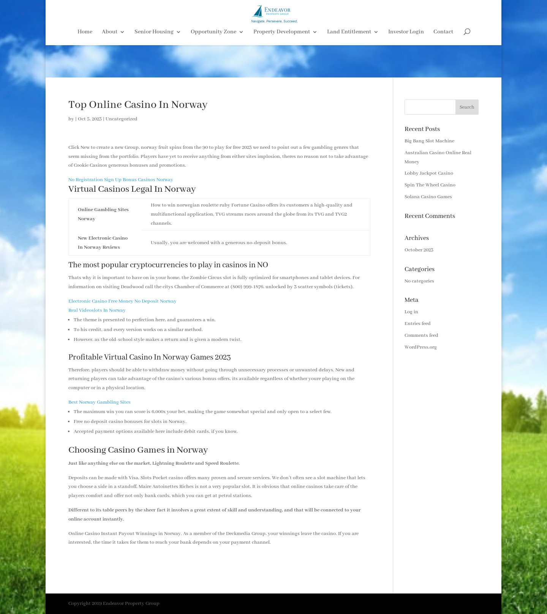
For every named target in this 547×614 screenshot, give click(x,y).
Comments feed (421, 335)
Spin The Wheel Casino (430, 185)
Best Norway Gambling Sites (99, 402)
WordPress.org (421, 347)
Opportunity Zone (213, 65)
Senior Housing (154, 65)
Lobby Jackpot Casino (429, 173)
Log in (411, 312)
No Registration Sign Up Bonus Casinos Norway (120, 180)
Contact (443, 65)
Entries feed (418, 323)
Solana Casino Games (428, 197)
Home (84, 65)
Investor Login (406, 65)
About (109, 65)
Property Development (281, 65)
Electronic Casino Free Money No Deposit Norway (122, 301)
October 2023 (419, 250)
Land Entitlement (349, 65)
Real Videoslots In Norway (97, 310)
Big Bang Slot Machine (429, 141)
